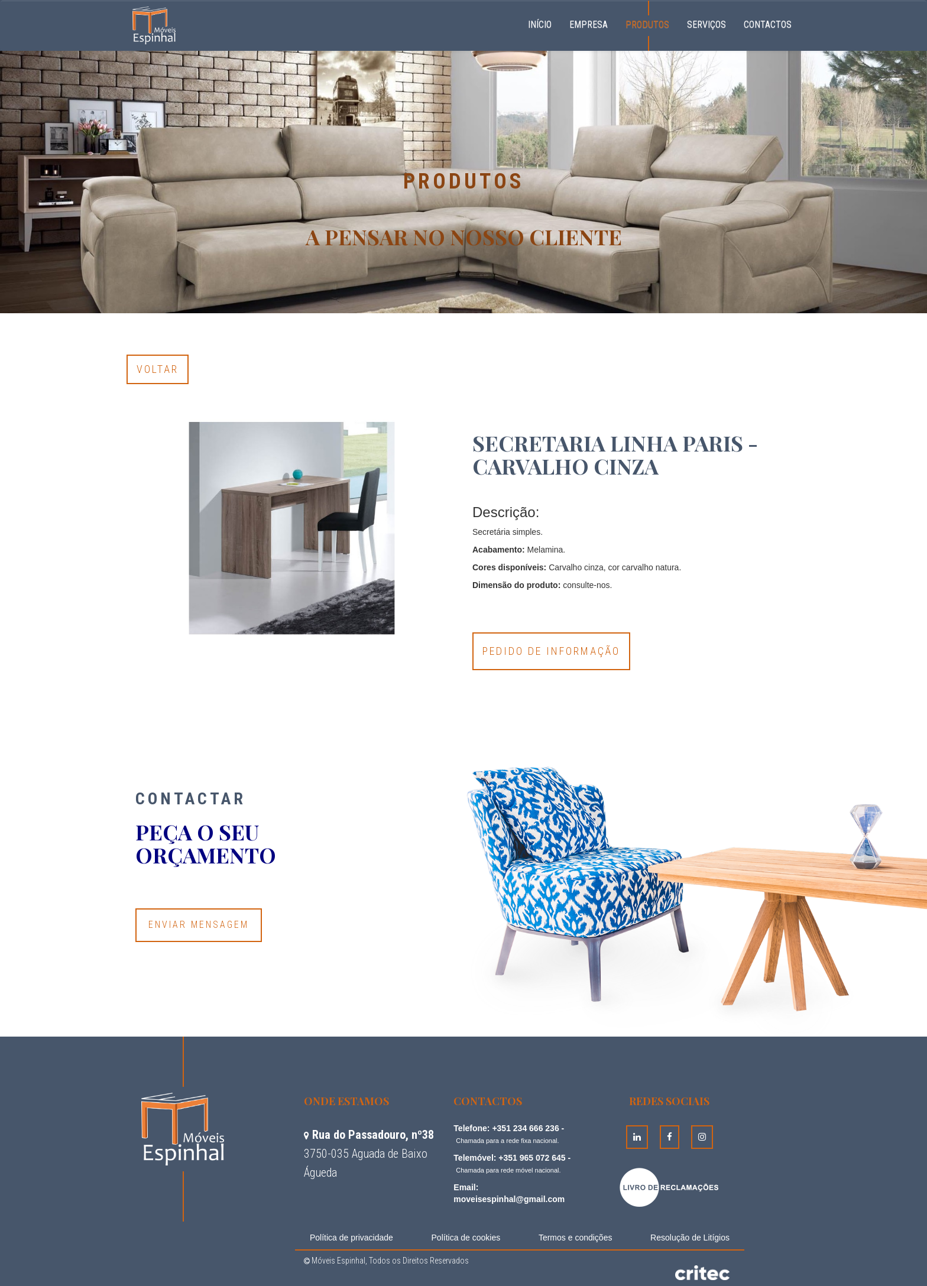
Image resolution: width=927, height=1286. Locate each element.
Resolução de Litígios (690, 1237)
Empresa (588, 24)
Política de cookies (466, 1237)
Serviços (706, 24)
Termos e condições (575, 1237)
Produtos (647, 24)
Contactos (768, 24)
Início (544, 23)
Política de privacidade (351, 1237)
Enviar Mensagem (198, 924)
